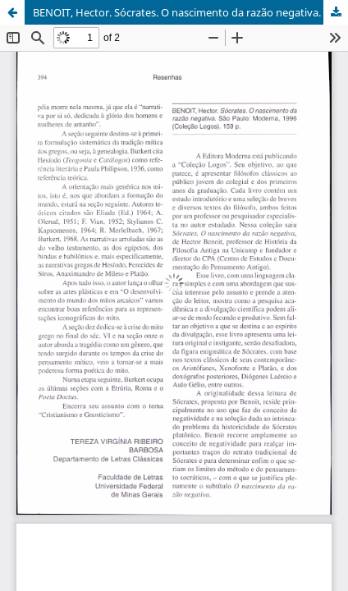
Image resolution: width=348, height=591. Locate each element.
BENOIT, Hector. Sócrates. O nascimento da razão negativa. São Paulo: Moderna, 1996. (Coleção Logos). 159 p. (190, 12)
